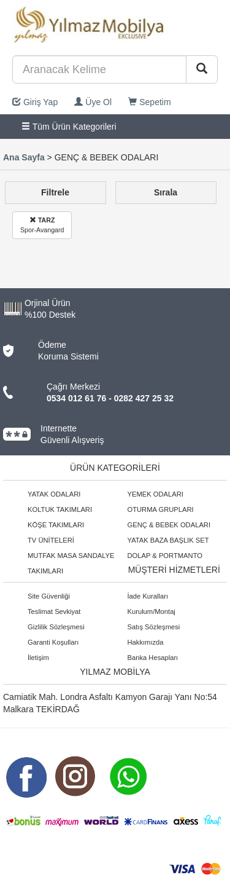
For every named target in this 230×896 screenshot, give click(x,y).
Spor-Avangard (42, 224)
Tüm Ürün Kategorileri (69, 127)
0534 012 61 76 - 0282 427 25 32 (110, 398)
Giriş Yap (35, 102)
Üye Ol (93, 102)
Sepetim (149, 102)
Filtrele (55, 192)
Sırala (165, 192)
